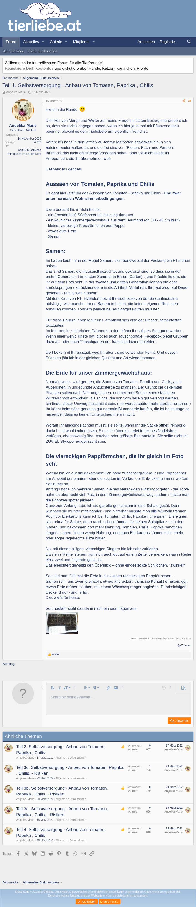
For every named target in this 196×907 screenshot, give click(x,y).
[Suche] (189, 42)
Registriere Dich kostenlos (29, 68)
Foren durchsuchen (42, 51)
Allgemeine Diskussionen (71, 757)
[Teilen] (184, 101)
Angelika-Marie (16, 92)
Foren (11, 42)
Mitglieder (81, 42)
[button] (42, 42)
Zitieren (186, 645)
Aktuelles (31, 42)
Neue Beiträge (13, 51)
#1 (189, 101)
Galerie (56, 42)
